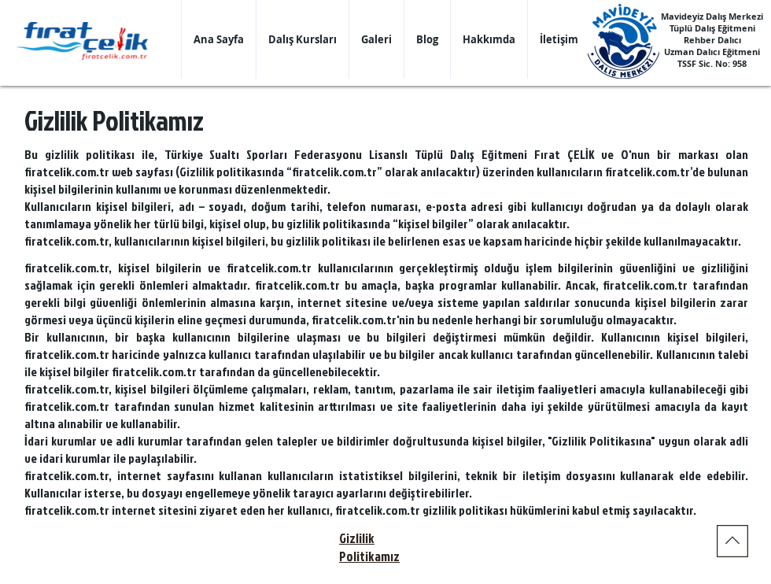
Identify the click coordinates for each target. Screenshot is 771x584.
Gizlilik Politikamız (369, 547)
